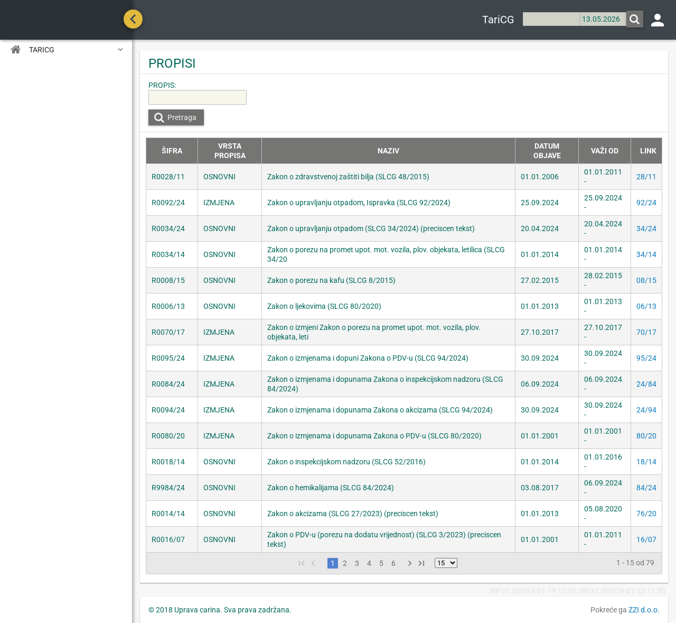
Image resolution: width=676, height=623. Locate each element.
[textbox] (551, 19)
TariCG (498, 19)
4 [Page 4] (369, 563)
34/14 (646, 254)
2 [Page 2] (345, 563)
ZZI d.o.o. (644, 610)
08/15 (646, 280)
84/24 (646, 487)
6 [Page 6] (393, 563)
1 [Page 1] (333, 563)
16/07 (646, 539)
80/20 (646, 436)
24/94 (646, 410)
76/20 (646, 513)
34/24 (646, 228)
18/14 (646, 461)
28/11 (646, 176)
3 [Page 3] (357, 563)
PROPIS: (162, 85)
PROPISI (172, 63)
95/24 (646, 358)
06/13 (646, 306)
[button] (634, 19)
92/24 (646, 202)
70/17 (646, 332)
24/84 (646, 384)
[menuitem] (66, 49)
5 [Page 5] (381, 563)
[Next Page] (410, 563)
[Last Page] (421, 563)
